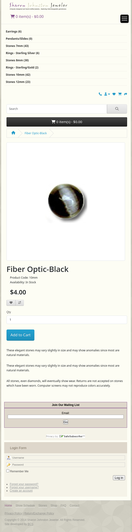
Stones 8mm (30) (17, 60)
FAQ (63, 505)
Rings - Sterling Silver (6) (22, 53)
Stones (42, 505)
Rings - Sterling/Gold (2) (22, 67)
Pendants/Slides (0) (19, 39)
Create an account (21, 490)
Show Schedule (25, 505)
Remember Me (19, 471)
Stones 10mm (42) (18, 75)
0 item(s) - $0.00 (27, 16)
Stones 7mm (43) (17, 46)
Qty (9, 312)
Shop (54, 505)
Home (8, 505)
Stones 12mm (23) (18, 82)
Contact (74, 505)
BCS (30, 524)
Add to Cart (20, 334)
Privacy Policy (13, 513)
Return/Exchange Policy (39, 513)
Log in (119, 478)
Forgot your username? (24, 487)
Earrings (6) (14, 31)
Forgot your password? (24, 484)
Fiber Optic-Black (36, 133)
